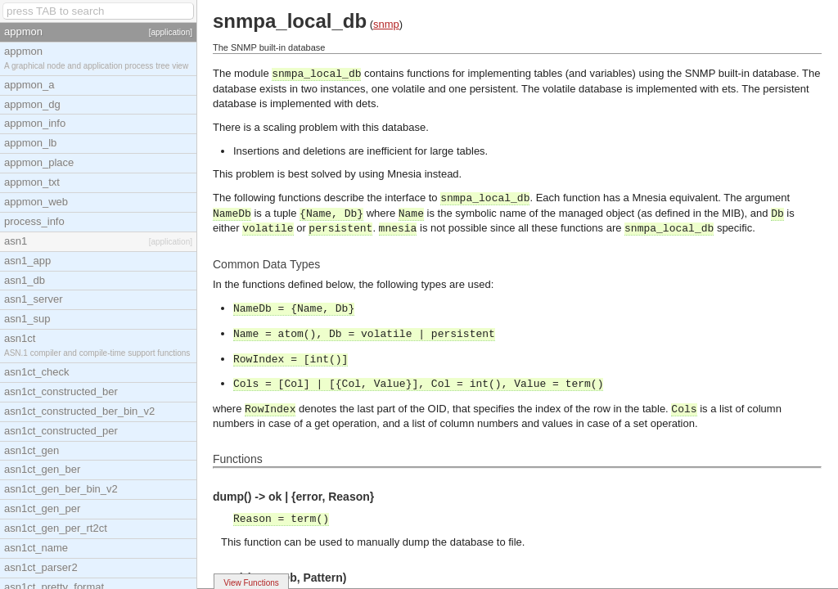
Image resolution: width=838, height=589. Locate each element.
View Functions (251, 582)
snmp (386, 24)
